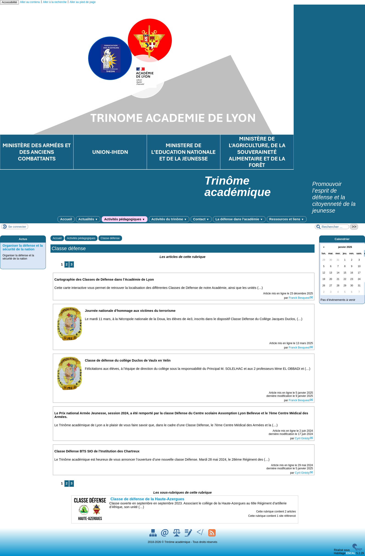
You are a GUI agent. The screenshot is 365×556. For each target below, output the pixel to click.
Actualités (88, 219)
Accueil (66, 219)
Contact (201, 219)
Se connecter (17, 226)
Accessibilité (9, 2)
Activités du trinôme (169, 219)
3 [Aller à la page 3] (71, 264)
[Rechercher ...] (332, 226)
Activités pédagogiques (124, 219)
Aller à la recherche (55, 2)
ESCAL (351, 553)
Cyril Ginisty (302, 438)
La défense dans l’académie (239, 219)
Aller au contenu (30, 2)
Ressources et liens (286, 219)
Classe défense (110, 238)
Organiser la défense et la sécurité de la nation (23, 247)
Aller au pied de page (82, 2)
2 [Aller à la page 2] (66, 264)
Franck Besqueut (299, 297)
